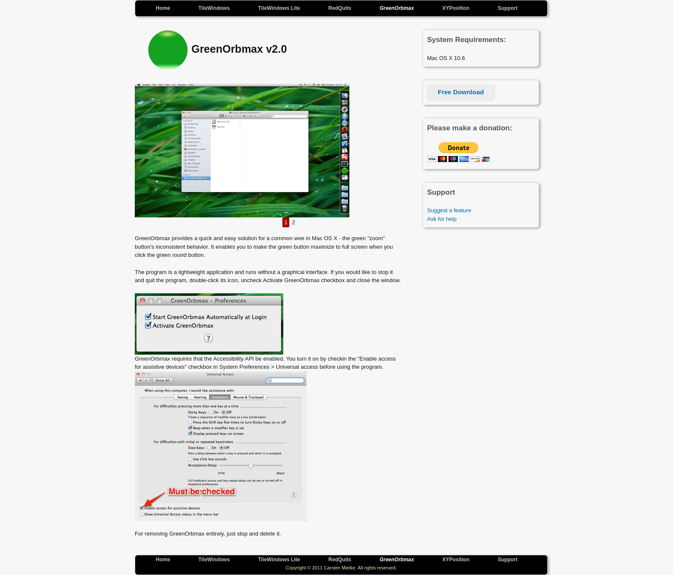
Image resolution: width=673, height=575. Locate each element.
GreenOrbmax (396, 8)
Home (163, 8)
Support (508, 8)
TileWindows (214, 8)
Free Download (461, 92)
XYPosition (455, 8)
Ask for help (442, 219)
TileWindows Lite (279, 8)
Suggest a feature (449, 210)
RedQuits (339, 8)
